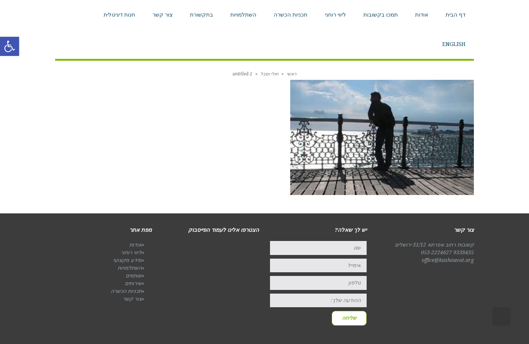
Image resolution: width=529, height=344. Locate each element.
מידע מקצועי (127, 260)
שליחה (349, 318)
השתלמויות (130, 268)
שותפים (134, 276)
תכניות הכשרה (126, 291)
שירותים (133, 283)
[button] (9, 46)
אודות (135, 245)
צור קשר (132, 299)
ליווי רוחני (131, 252)
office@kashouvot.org (448, 260)
